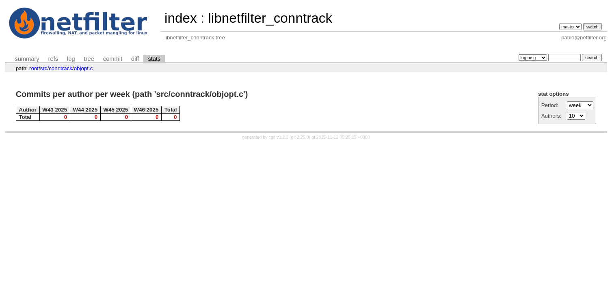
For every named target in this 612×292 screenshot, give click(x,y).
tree (89, 59)
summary (27, 59)
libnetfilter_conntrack (270, 18)
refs (53, 59)
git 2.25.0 (300, 137)
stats (154, 59)
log (71, 59)
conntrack (60, 68)
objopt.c (83, 68)
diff (135, 59)
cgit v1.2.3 (279, 137)
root (34, 68)
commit (112, 59)
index (180, 18)
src (44, 68)
